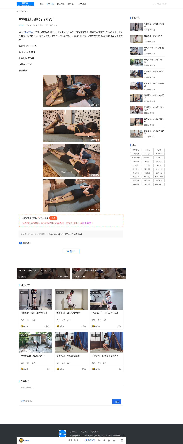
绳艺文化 (50, 4)
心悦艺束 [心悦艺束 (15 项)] (159, 161)
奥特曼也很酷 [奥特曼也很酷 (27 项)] (148, 158)
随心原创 (71, 4)
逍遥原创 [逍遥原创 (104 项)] (159, 180)
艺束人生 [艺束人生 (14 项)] (159, 173)
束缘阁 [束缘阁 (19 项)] (159, 165)
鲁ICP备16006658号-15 (115, 436)
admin (21, 25)
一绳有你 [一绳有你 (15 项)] (147, 154)
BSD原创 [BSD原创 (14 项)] (136, 150)
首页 (41, 4)
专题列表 (84, 432)
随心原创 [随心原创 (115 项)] (136, 184)
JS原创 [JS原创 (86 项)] (159, 150)
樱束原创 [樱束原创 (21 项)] (136, 169)
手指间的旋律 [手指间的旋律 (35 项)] (136, 165)
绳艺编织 (82, 4)
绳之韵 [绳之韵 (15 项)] (147, 173)
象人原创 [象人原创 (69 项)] (147, 177)
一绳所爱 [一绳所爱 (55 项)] (136, 154)
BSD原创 (29, 32)
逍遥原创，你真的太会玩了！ (70, 356)
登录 (159, 4)
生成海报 (90, 440)
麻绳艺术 (61, 4)
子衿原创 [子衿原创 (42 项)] (159, 158)
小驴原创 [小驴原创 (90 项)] (136, 161)
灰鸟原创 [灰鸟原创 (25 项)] (136, 173)
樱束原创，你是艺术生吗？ (69, 313)
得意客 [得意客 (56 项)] (147, 161)
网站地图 (94, 432)
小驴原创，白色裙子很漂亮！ (105, 356)
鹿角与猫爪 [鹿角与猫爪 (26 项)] (159, 184)
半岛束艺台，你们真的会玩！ (105, 313)
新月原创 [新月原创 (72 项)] (147, 165)
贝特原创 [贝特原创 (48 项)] (136, 180)
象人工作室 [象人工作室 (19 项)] (159, 177)
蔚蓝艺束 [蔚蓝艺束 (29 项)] (136, 177)
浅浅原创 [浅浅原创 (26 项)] (147, 169)
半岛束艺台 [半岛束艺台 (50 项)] (136, 158)
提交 (117, 401)
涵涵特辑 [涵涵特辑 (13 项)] (159, 169)
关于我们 (73, 432)
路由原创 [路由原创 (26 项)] (147, 180)
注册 (164, 4)
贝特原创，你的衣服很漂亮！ (34, 313)
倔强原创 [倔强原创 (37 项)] (159, 154)
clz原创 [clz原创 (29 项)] (147, 150)
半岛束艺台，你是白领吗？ (33, 356)
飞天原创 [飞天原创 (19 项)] (147, 184)
